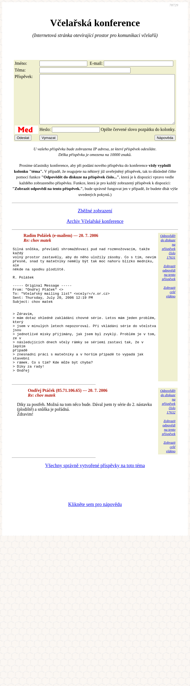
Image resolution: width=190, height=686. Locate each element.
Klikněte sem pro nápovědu (95, 540)
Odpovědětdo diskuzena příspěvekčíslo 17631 (167, 256)
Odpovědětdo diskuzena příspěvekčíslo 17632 (167, 437)
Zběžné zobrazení (95, 220)
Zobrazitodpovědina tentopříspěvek (168, 282)
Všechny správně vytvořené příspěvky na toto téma (95, 501)
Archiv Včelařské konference (95, 231)
